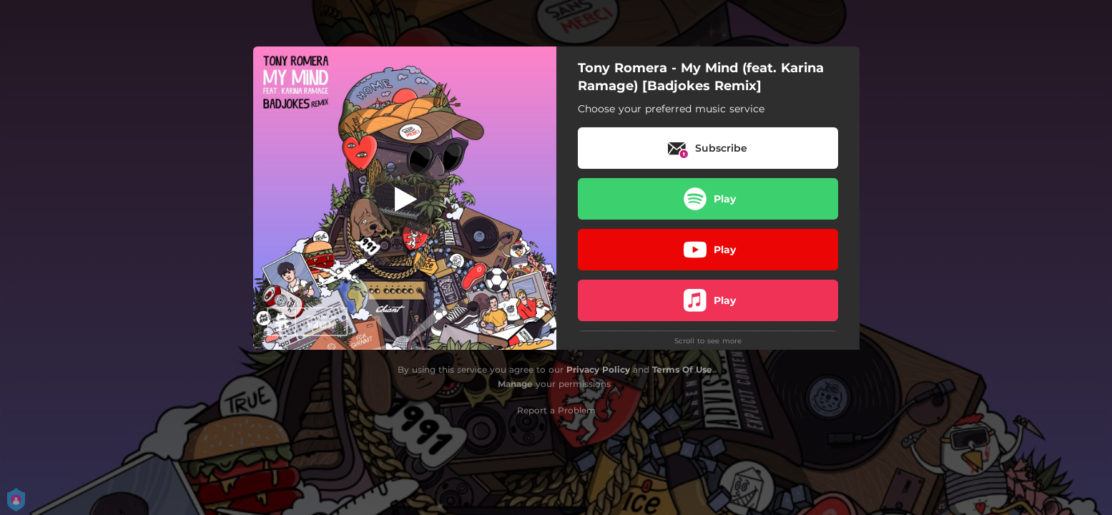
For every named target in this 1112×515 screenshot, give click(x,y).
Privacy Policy (598, 369)
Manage (515, 383)
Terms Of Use (682, 369)
